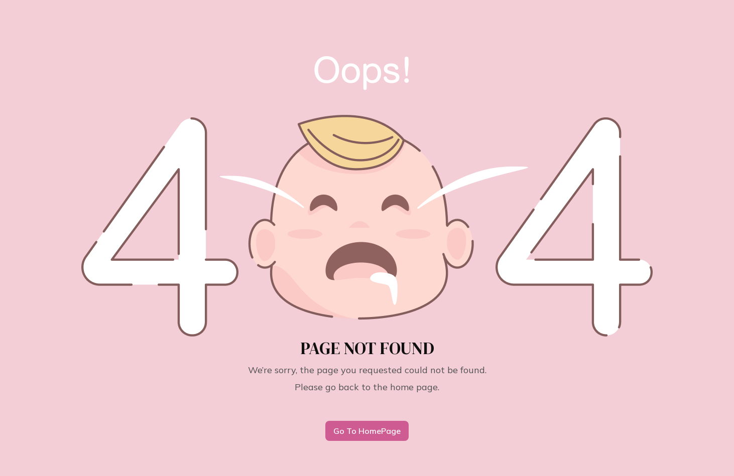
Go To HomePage (367, 431)
